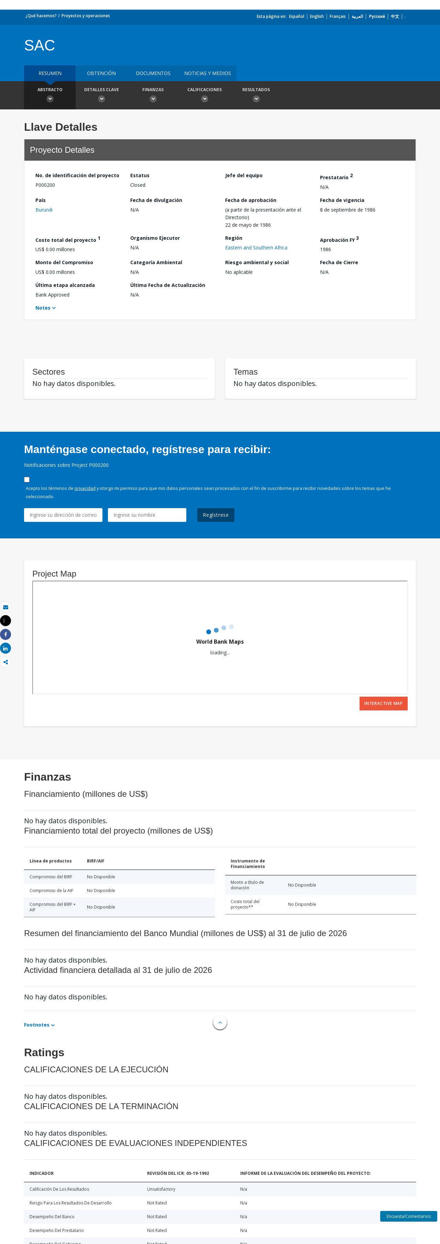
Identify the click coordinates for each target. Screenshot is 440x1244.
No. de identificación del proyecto (77, 175)
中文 (395, 16)
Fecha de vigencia (342, 200)
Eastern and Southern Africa (256, 247)
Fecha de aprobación (250, 200)
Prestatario (336, 176)
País (40, 200)
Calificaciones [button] (204, 96)
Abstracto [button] (50, 96)
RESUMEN (50, 73)
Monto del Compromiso (64, 262)
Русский (377, 16)
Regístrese (216, 515)
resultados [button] (256, 96)
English (317, 16)
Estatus (140, 175)
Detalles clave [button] (101, 96)
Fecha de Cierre (339, 262)
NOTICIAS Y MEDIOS (207, 73)
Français (338, 16)
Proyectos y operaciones (86, 16)
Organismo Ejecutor (155, 238)
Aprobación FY (339, 239)
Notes (43, 307)
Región (233, 238)
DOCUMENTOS (153, 73)
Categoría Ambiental (156, 262)
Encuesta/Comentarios (409, 1216)
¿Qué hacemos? (41, 16)
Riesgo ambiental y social (257, 262)
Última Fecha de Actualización (167, 285)
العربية (357, 16)
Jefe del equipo (244, 175)
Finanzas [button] (153, 96)
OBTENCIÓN (101, 73)
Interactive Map (383, 703)
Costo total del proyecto (67, 239)
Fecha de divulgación (156, 200)
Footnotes (37, 1024)
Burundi (44, 209)
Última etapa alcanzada (65, 285)
